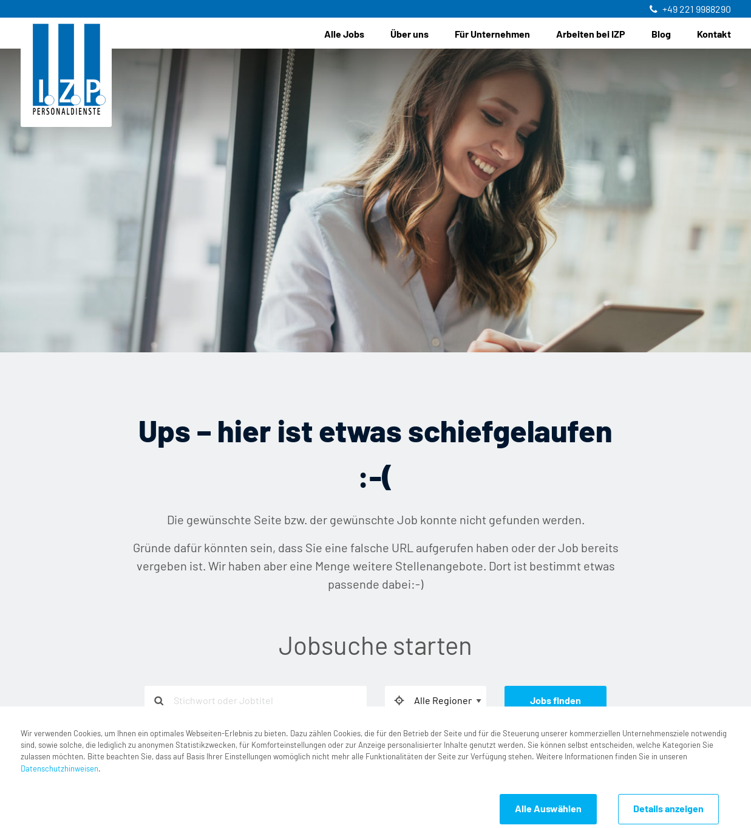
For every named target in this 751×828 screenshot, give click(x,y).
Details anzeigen (668, 809)
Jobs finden (555, 701)
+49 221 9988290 (696, 10)
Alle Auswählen (548, 809)
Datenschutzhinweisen (59, 769)
